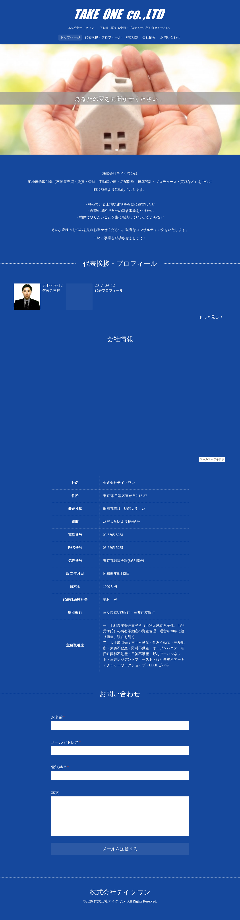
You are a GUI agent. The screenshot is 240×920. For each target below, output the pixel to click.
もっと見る (210, 317)
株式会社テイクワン (120, 892)
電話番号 (60, 767)
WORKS (132, 37)
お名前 (58, 717)
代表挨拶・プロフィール (103, 37)
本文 (55, 792)
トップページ (70, 37)
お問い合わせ (170, 37)
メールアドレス (66, 742)
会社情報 (149, 37)
